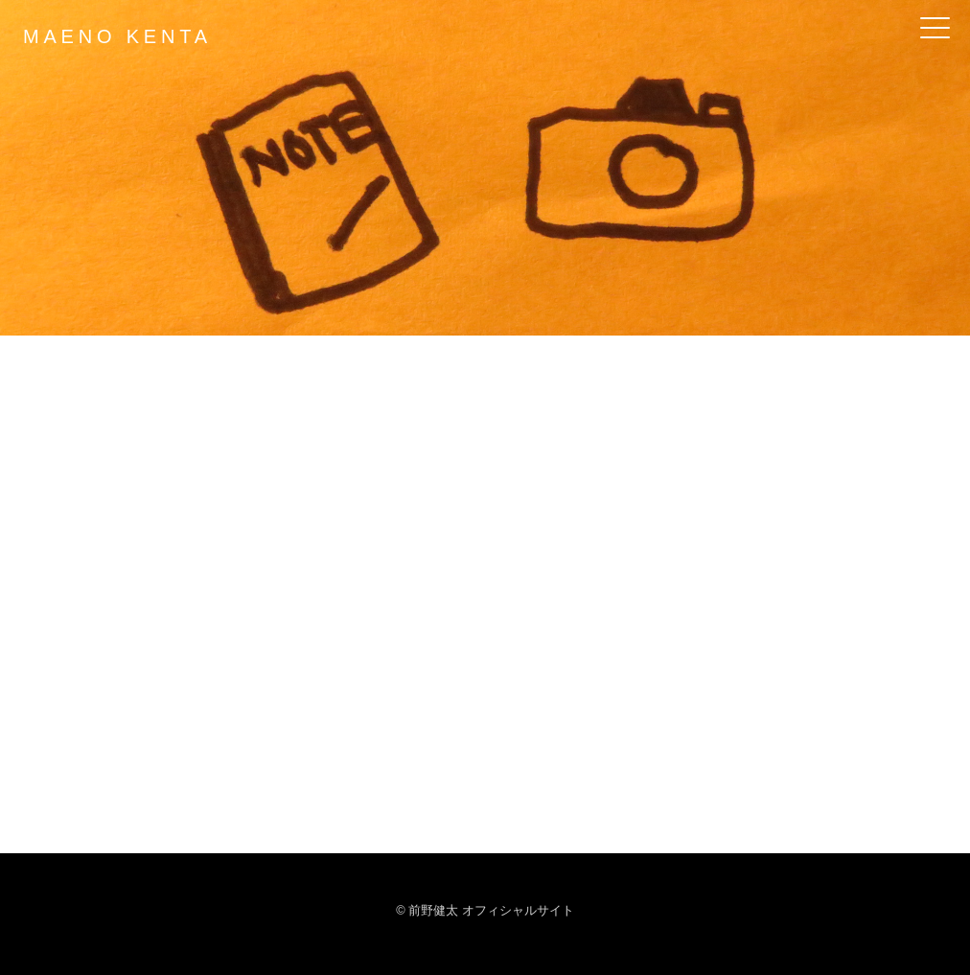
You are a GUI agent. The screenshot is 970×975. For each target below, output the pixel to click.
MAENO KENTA (117, 36)
